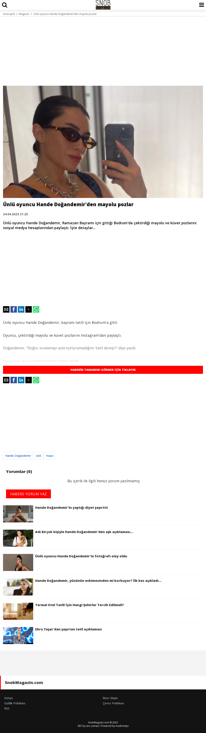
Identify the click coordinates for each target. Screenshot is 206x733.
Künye (8, 698)
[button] (6, 309)
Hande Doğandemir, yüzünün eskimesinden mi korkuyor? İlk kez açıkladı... (82, 586)
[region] (103, 49)
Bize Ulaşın (110, 698)
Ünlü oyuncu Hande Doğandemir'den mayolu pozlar (65, 14)
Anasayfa (9, 14)
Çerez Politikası (113, 703)
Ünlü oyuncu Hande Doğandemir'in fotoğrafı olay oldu (65, 562)
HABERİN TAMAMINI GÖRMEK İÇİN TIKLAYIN (103, 370)
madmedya (122, 726)
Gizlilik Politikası (14, 703)
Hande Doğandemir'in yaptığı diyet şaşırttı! (55, 513)
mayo (50, 456)
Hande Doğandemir (18, 456)
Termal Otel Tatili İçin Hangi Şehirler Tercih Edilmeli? (63, 611)
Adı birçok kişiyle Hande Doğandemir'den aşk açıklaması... (68, 538)
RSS (6, 708)
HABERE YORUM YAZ (28, 493)
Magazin (24, 14)
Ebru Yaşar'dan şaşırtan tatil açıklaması (52, 635)
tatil (38, 456)
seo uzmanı (92, 726)
